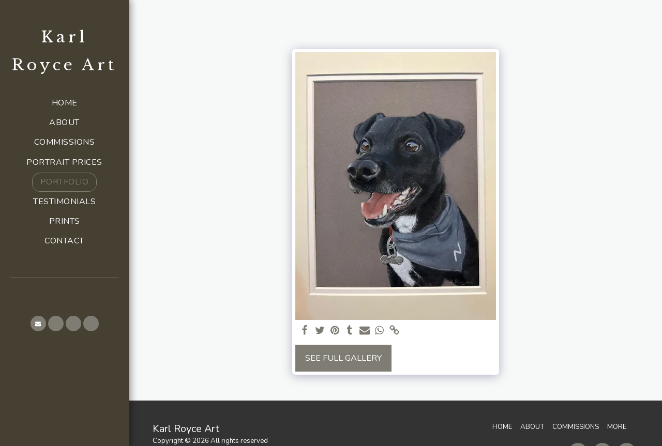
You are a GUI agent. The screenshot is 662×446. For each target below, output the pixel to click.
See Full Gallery (343, 358)
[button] (38, 323)
